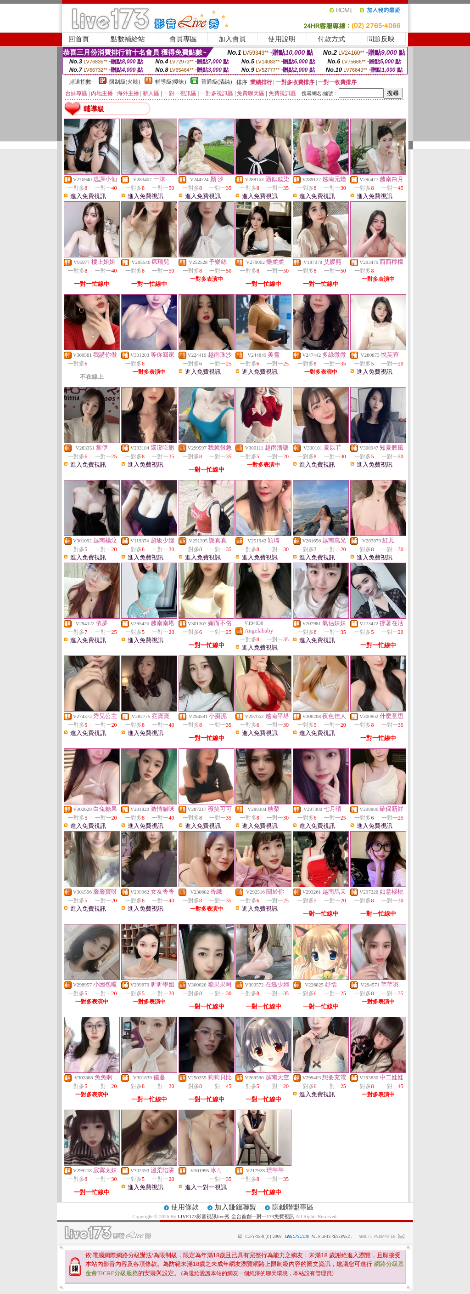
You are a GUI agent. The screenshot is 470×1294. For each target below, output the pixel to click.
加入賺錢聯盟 (235, 1207)
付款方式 (331, 39)
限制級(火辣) (124, 82)
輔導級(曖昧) (170, 82)
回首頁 (78, 39)
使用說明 (282, 39)
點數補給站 (128, 39)
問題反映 (381, 39)
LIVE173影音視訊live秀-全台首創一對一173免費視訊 (236, 1216)
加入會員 (232, 39)
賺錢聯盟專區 (292, 1207)
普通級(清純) (216, 82)
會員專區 (183, 39)
